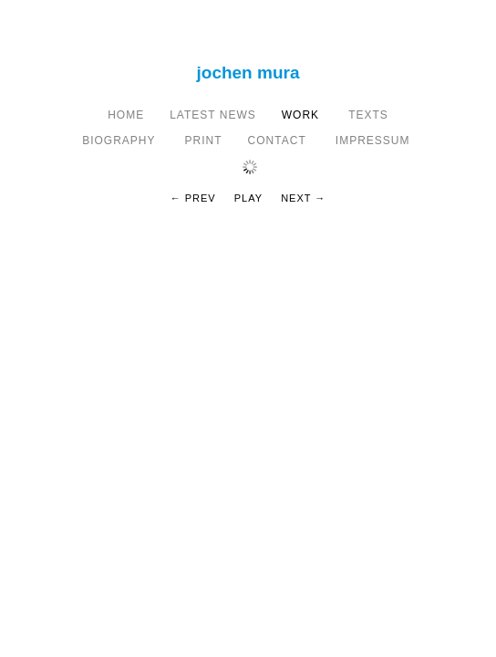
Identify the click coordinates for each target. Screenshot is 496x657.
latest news (213, 115)
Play (248, 198)
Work (300, 115)
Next (296, 198)
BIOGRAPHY (120, 140)
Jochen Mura (248, 72)
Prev (200, 198)
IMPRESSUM (375, 140)
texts (366, 115)
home (126, 115)
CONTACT (279, 140)
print (203, 140)
